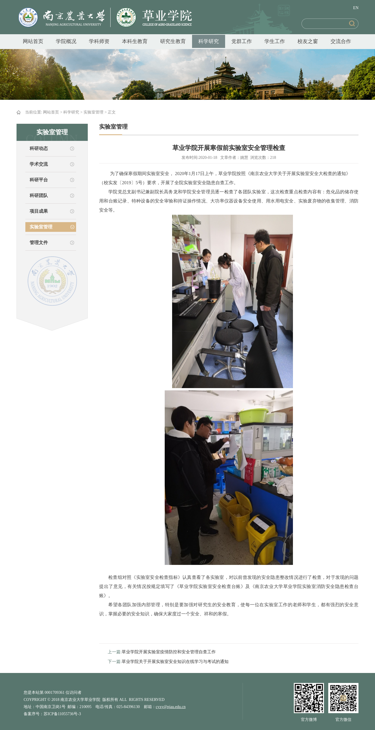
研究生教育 (173, 41)
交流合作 (341, 41)
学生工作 (274, 41)
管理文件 (39, 242)
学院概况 (66, 41)
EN (355, 8)
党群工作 (241, 41)
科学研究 (208, 41)
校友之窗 (307, 41)
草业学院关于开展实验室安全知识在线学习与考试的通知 (175, 661)
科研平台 (39, 179)
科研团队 (39, 195)
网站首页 (33, 41)
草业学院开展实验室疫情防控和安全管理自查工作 (169, 652)
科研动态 (39, 148)
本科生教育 (135, 41)
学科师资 (99, 41)
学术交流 (39, 164)
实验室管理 (93, 112)
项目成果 (39, 211)
